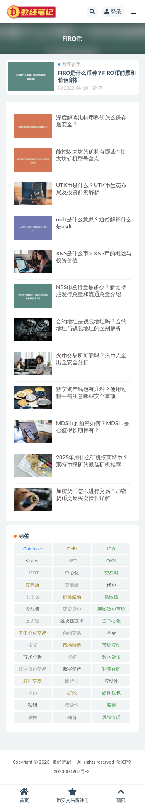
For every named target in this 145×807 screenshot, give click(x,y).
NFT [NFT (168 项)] (71, 561)
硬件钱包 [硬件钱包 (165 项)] (111, 693)
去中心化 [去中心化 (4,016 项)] (111, 621)
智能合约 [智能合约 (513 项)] (111, 669)
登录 (112, 11)
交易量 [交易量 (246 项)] (72, 585)
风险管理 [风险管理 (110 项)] (111, 717)
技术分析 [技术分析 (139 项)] (32, 657)
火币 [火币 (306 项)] (32, 693)
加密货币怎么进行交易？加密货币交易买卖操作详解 (91, 494)
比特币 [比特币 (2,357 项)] (72, 681)
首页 (24, 795)
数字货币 (69, 64)
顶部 (121, 795)
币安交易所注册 (72, 795)
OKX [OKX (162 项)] (111, 561)
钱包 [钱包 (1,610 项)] (72, 717)
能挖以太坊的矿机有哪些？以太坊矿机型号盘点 (91, 155)
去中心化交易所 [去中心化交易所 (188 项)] (32, 634)
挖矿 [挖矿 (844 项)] (72, 657)
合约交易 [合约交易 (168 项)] (72, 633)
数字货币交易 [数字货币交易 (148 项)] (32, 669)
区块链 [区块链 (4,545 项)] (32, 621)
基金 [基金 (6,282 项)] (111, 633)
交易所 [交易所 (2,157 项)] (32, 585)
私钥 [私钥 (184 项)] (32, 705)
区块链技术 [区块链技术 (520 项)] (72, 621)
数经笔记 (62, 762)
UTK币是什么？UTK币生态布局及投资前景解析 (91, 188)
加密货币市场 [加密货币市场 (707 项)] (111, 609)
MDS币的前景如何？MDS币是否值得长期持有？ (92, 426)
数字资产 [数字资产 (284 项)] (72, 669)
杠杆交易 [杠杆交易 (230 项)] (32, 681)
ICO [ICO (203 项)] (111, 549)
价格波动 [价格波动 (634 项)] (72, 597)
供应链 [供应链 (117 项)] (111, 597)
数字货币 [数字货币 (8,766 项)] (111, 657)
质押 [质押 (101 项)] (32, 717)
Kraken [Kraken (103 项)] (33, 561)
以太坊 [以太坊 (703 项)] (32, 597)
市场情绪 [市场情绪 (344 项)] (72, 645)
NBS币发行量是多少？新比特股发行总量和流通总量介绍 (91, 290)
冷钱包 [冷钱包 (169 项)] (32, 609)
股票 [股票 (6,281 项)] (111, 705)
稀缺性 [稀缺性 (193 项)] (72, 705)
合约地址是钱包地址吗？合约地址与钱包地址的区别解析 (91, 324)
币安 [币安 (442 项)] (32, 645)
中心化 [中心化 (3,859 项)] (72, 573)
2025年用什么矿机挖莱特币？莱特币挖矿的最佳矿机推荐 (92, 460)
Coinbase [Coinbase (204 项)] (32, 549)
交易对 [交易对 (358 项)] (111, 573)
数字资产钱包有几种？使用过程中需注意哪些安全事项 (91, 392)
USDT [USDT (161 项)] (33, 573)
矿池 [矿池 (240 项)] (72, 693)
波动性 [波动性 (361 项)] (111, 681)
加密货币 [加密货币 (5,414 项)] (72, 609)
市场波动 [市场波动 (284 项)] (111, 645)
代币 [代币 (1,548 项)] (111, 585)
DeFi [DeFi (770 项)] (72, 549)
